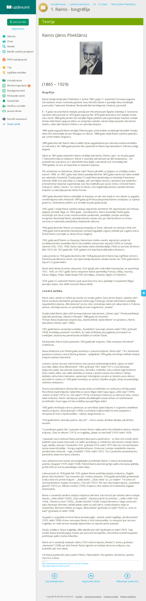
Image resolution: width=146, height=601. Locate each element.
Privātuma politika (111, 596)
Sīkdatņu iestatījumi (128, 596)
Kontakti (79, 596)
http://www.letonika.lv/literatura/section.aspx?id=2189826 (65, 563)
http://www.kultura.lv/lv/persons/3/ (56, 566)
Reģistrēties (18, 28)
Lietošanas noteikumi (93, 596)
